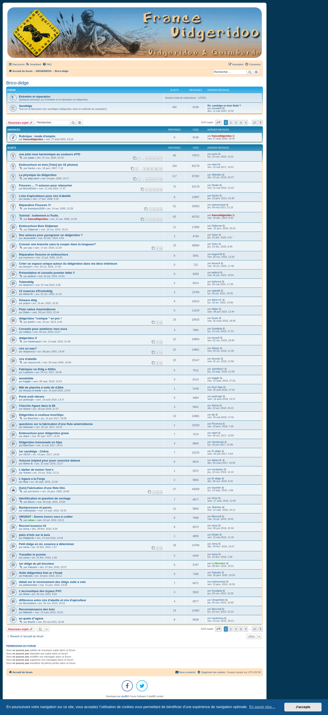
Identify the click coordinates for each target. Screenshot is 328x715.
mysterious (217, 618)
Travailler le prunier (32, 554)
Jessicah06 (29, 238)
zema (26, 528)
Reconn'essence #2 (32, 525)
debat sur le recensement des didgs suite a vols (52, 582)
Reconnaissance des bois (37, 609)
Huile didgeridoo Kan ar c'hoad (40, 572)
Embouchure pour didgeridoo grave (44, 433)
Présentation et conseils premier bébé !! (47, 272)
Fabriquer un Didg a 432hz (37, 369)
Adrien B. (28, 294)
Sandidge (25, 106)
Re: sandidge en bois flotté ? (224, 105)
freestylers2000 (36, 208)
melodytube (29, 510)
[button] (218, 122)
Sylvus (26, 408)
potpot (26, 303)
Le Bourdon (219, 563)
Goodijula (217, 328)
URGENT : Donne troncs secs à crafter (46, 516)
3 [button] (236, 123)
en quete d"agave (31, 618)
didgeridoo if (28, 338)
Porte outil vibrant (31, 396)
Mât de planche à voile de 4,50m (41, 387)
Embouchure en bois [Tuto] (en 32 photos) (48, 164)
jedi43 (31, 322)
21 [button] (254, 123)
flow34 (31, 622)
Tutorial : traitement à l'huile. (39, 215)
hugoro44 (217, 254)
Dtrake (215, 185)
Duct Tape (217, 387)
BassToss (33, 418)
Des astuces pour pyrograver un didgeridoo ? (51, 235)
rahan (31, 520)
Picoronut (217, 423)
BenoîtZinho (29, 188)
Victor (215, 234)
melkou (27, 332)
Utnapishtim (218, 600)
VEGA (26, 454)
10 (156, 169)
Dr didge (216, 451)
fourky (215, 318)
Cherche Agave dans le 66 (37, 405)
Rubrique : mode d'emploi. (37, 136)
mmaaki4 (217, 108)
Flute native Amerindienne (37, 309)
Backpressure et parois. (35, 507)
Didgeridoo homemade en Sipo (40, 442)
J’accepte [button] (303, 707)
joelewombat (219, 204)
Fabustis (32, 567)
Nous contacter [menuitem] (185, 672)
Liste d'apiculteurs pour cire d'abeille (45, 196)
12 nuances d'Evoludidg (35, 291)
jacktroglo (28, 399)
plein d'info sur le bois (34, 535)
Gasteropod (34, 341)
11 (161, 169)
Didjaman (33, 229)
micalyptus (217, 469)
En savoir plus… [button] (262, 707)
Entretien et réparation (34, 96)
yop (30, 247)
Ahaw (26, 594)
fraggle (27, 381)
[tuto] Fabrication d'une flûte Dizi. (42, 488)
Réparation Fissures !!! (35, 205)
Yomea (27, 472)
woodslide (26, 378)
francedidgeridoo (33, 139)
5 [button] (246, 123)
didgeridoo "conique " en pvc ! (40, 318)
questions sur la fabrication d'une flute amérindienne (56, 424)
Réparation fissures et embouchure (43, 254)
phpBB (124, 696)
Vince (215, 498)
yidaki (31, 157)
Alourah (216, 358)
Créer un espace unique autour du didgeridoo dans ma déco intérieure (68, 263)
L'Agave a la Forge (32, 478)
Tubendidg (26, 282)
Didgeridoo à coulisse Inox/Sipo (41, 415)
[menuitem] (33, 64)
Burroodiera (29, 603)
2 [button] (231, 123)
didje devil (33, 178)
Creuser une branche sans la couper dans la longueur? (57, 244)
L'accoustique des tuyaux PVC (40, 591)
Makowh (27, 612)
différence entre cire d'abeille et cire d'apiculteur (52, 600)
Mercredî (216, 516)
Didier (26, 312)
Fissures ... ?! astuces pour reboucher (45, 185)
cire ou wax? (28, 348)
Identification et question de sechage (45, 498)
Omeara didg (28, 300)
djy (213, 414)
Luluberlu (28, 372)
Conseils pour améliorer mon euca (43, 329)
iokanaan (28, 427)
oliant (214, 164)
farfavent (28, 285)
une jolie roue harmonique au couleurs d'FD (49, 154)
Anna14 (27, 266)
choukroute (218, 442)
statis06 (216, 290)
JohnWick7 (218, 369)
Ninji (25, 481)
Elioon (31, 501)
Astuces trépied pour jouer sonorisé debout (49, 460)
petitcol (32, 276)
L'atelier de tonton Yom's (36, 469)
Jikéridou (216, 174)
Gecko (31, 168)
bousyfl (215, 337)
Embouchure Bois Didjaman (38, 226)
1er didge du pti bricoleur (36, 563)
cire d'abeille (28, 359)
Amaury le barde (32, 390)
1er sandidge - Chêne (34, 451)
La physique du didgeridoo (38, 175)
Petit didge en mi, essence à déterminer (46, 544)
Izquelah (216, 487)
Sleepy (215, 348)
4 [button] (241, 123)
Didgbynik (28, 538)
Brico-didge (17, 82)
